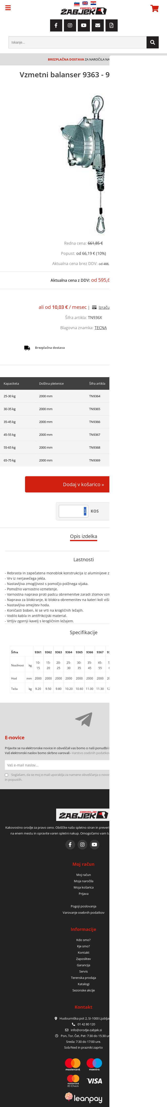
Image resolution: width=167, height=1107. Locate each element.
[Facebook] (56, 25)
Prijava (83, 893)
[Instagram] (70, 25)
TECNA (101, 327)
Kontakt (83, 952)
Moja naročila (83, 881)
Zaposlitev (83, 959)
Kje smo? (83, 946)
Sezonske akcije (83, 990)
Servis (83, 971)
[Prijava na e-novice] (157, 765)
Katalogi (83, 984)
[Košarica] (154, 8)
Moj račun (83, 875)
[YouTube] (84, 25)
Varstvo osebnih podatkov (91, 753)
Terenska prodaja (83, 977)
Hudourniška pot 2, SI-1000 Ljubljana (84, 1018)
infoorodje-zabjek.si (86, 1030)
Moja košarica (84, 887)
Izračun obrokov (114, 307)
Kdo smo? (83, 940)
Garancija (83, 965)
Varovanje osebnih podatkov (84, 912)
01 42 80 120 (83, 1024)
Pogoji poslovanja (83, 906)
